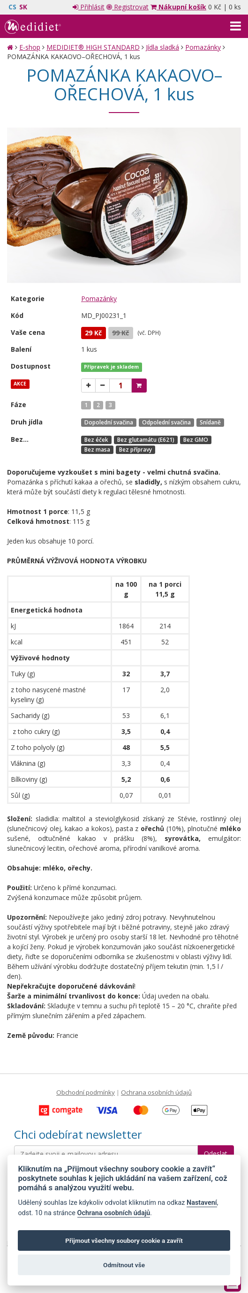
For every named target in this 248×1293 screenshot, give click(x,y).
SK (23, 6)
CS (12, 6)
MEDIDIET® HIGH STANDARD (93, 47)
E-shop (29, 47)
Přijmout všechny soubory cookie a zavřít (123, 1240)
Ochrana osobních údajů (156, 1092)
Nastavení (202, 1203)
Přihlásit (89, 6)
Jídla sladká (162, 47)
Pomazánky (203, 47)
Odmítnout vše (124, 1265)
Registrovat (127, 6)
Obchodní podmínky (85, 1092)
